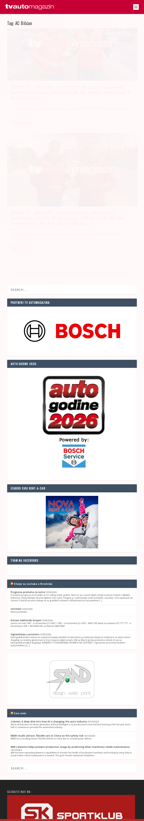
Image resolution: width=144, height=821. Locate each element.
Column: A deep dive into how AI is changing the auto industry (49, 580)
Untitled (16, 467)
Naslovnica (82, 816)
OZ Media (48, 817)
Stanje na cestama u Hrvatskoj (33, 442)
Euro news (20, 572)
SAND (24, 817)
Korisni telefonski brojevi (26, 479)
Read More (21, 130)
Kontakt (94, 816)
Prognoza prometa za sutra (28, 451)
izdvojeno (47, 102)
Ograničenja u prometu (25, 493)
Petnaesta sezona (118, 102)
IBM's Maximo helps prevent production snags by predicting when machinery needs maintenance (70, 606)
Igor (16, 102)
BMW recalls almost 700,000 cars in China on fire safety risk (47, 594)
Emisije (37, 102)
